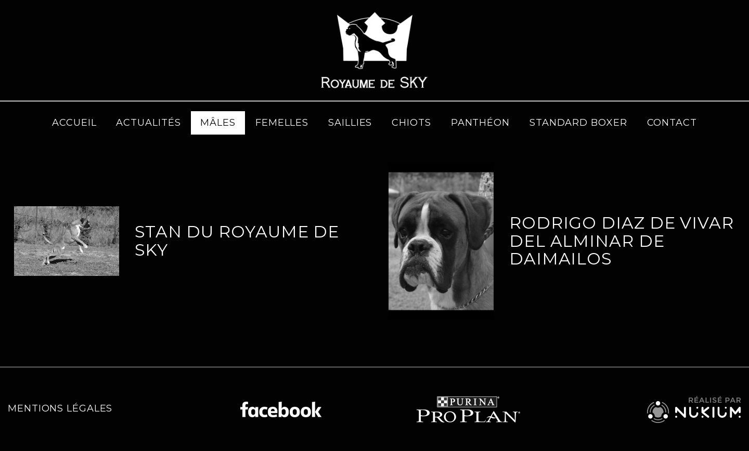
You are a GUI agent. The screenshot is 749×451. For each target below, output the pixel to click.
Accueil (74, 122)
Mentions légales (60, 408)
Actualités (148, 122)
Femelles (281, 122)
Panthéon (480, 122)
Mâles (218, 122)
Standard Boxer (578, 122)
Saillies (350, 122)
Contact (672, 122)
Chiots (411, 122)
